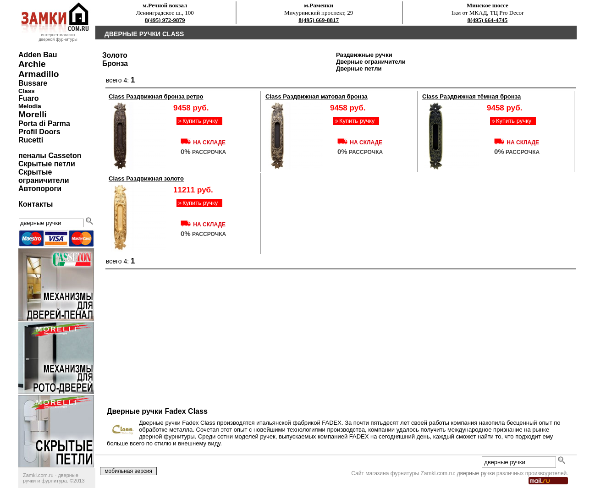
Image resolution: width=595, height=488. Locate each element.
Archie (32, 64)
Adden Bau (37, 55)
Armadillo (38, 74)
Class (26, 91)
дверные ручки (476, 473)
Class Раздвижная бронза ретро (156, 96)
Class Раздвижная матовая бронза (316, 96)
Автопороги (39, 188)
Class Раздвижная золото (146, 178)
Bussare (32, 83)
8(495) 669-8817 (318, 19)
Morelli (32, 114)
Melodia (29, 106)
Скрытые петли (46, 164)
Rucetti (30, 140)
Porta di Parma (44, 123)
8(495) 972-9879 (165, 19)
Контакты (35, 204)
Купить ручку (200, 120)
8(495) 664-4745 (487, 19)
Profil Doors (39, 132)
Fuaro (28, 98)
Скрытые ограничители (43, 176)
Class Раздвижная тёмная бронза (471, 96)
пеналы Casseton (49, 155)
